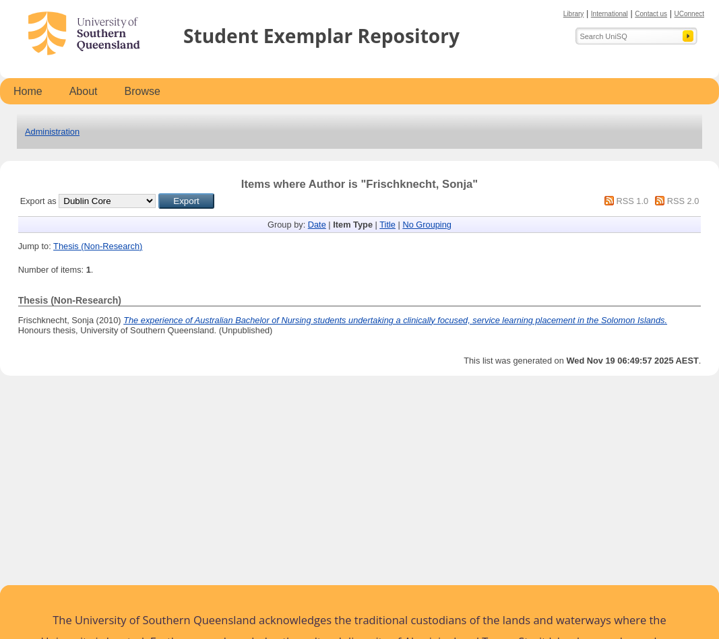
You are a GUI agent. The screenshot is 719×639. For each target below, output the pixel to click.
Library (573, 14)
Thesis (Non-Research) (97, 246)
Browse (142, 91)
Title (387, 225)
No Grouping (426, 225)
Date (317, 225)
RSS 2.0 (683, 201)
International (609, 14)
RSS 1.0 (632, 201)
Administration (52, 132)
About (83, 91)
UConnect (689, 14)
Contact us (651, 14)
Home (27, 91)
